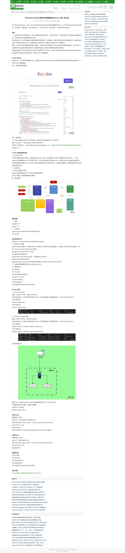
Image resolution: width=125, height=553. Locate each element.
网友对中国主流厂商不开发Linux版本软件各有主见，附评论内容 (29, 522)
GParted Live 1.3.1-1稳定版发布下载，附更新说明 (25, 484)
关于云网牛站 (52, 549)
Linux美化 (63, 1)
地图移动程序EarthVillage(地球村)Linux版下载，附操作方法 (28, 497)
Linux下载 (26, 1)
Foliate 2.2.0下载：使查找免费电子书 (95, 46)
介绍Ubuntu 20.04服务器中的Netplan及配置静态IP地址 (27, 520)
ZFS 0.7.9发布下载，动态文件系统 (94, 34)
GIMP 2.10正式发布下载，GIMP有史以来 (96, 32)
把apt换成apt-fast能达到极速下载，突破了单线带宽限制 (27, 535)
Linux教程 (40, 1)
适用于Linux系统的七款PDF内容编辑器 (95, 14)
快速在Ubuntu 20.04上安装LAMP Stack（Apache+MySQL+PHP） (30, 540)
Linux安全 (97, 1)
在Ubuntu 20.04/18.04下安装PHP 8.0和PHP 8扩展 (25, 532)
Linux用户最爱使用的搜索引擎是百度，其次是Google (26, 517)
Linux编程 (105, 1)
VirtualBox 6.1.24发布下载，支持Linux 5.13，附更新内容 (27, 487)
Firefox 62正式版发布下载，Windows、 (95, 39)
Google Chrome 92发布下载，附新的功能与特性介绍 (26, 489)
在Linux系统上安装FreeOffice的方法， (95, 53)
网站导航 (74, 549)
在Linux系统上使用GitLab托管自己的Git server (26, 473)
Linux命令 (55, 1)
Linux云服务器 (79, 1)
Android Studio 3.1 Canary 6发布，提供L (96, 30)
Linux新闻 (18, 1)
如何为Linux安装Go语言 (91, 23)
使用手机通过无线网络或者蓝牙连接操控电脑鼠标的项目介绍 (28, 499)
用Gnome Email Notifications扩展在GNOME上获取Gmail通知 (28, 482)
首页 (12, 1)
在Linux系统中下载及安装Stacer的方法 (95, 41)
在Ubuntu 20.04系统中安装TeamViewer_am (96, 16)
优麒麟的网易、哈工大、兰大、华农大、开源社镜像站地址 (27, 530)
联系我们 (58, 549)
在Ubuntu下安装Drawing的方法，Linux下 (96, 44)
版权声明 (69, 549)
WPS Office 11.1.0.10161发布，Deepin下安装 (97, 48)
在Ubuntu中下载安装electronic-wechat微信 (96, 21)
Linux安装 (33, 1)
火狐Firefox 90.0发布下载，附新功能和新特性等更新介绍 (27, 505)
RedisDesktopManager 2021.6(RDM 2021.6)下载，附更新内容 (29, 507)
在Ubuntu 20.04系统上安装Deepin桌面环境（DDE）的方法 (28, 542)
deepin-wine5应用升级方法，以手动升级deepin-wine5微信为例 (29, 525)
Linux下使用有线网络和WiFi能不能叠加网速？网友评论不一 (28, 537)
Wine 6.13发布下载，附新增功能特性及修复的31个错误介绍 (28, 492)
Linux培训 (70, 1)
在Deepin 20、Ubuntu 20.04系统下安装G (96, 56)
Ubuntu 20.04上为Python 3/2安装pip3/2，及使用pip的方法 (27, 545)
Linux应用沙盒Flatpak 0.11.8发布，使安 (95, 51)
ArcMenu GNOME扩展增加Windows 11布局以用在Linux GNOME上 (30, 502)
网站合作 (63, 549)
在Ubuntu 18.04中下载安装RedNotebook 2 (96, 37)
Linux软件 (48, 1)
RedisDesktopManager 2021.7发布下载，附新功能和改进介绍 (28, 494)
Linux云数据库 (89, 1)
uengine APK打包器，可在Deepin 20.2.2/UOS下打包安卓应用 (28, 510)
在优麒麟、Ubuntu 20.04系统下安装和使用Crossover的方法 (28, 527)
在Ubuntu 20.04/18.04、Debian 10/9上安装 (96, 19)
